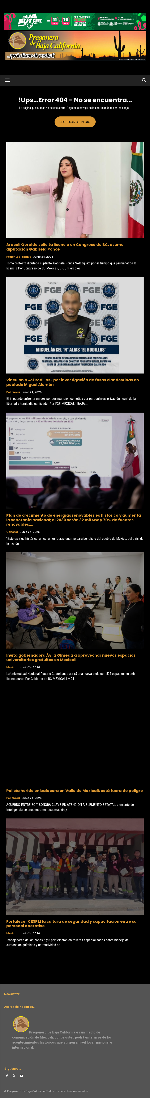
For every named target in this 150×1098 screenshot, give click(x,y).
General (12, 532)
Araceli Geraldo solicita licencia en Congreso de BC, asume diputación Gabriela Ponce (65, 247)
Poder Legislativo (18, 257)
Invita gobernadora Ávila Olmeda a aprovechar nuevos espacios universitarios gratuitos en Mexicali (71, 657)
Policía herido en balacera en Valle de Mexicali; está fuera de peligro (74, 790)
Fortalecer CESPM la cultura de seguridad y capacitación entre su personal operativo (71, 924)
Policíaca (13, 392)
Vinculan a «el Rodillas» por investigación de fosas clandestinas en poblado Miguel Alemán (72, 382)
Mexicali (12, 667)
